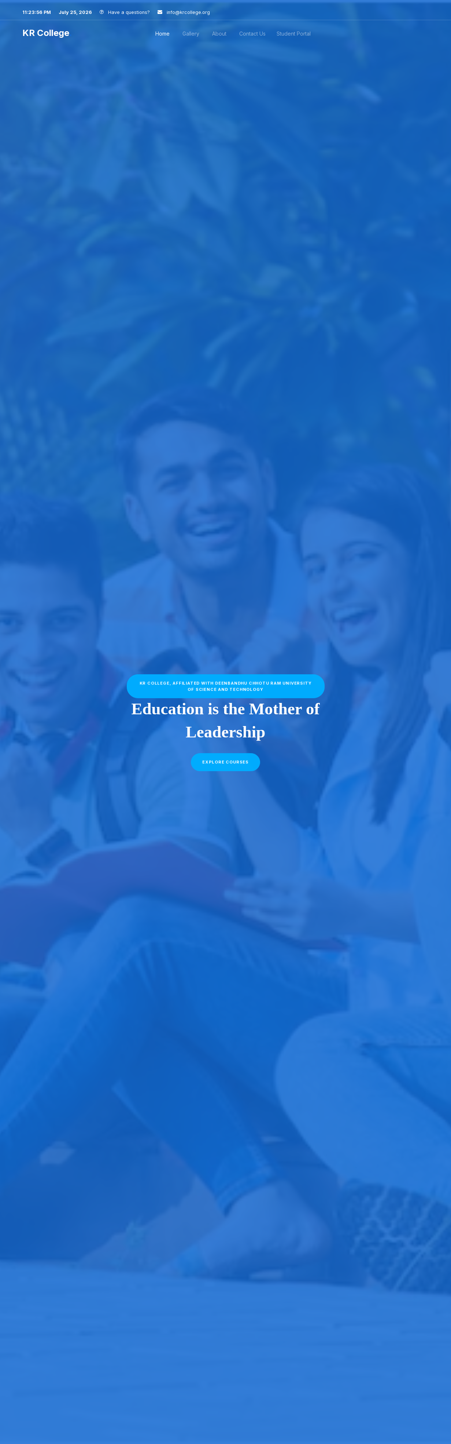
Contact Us (252, 33)
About (219, 33)
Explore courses (225, 764)
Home (162, 33)
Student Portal (294, 33)
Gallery (190, 33)
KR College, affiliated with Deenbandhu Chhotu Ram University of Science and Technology (226, 689)
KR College (47, 33)
